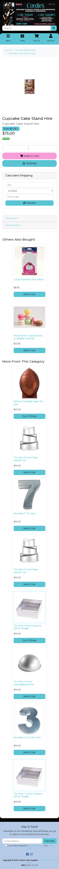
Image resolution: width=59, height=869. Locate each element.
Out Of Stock (29, 416)
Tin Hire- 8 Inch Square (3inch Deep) (27, 627)
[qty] (29, 184)
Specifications (13, 225)
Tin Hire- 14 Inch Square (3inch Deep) (28, 795)
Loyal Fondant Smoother (29, 279)
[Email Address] (22, 841)
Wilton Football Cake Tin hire (28, 403)
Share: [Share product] (10, 129)
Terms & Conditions (36, 846)
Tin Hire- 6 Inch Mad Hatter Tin (26, 571)
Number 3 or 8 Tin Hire (27, 737)
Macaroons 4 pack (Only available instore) (28, 337)
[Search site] (54, 28)
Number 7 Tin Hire (25, 513)
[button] (29, 163)
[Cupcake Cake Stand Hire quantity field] (29, 148)
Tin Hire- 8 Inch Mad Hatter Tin (26, 459)
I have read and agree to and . (29, 846)
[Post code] (29, 197)
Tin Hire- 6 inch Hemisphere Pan (24, 683)
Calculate (29, 203)
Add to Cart (29, 155)
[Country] (29, 191)
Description (12, 218)
